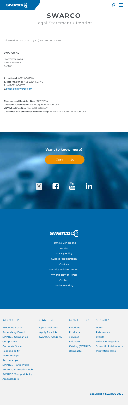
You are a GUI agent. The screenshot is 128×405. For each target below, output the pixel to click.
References (103, 332)
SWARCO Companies (15, 336)
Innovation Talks (106, 350)
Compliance (9, 341)
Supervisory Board (13, 332)
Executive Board (12, 327)
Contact (64, 280)
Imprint (64, 248)
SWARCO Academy (50, 336)
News (99, 327)
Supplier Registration (64, 258)
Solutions (74, 327)
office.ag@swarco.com (19, 88)
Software (74, 341)
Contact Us (65, 160)
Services (74, 336)
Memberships (10, 355)
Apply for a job (48, 332)
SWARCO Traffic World (15, 364)
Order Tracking (64, 285)
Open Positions (48, 327)
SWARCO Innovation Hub (17, 369)
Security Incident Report (64, 269)
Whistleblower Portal (64, 274)
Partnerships (10, 360)
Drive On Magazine (107, 341)
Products (74, 332)
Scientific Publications (109, 346)
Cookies (64, 264)
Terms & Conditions (64, 242)
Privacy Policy (64, 253)
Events (100, 336)
